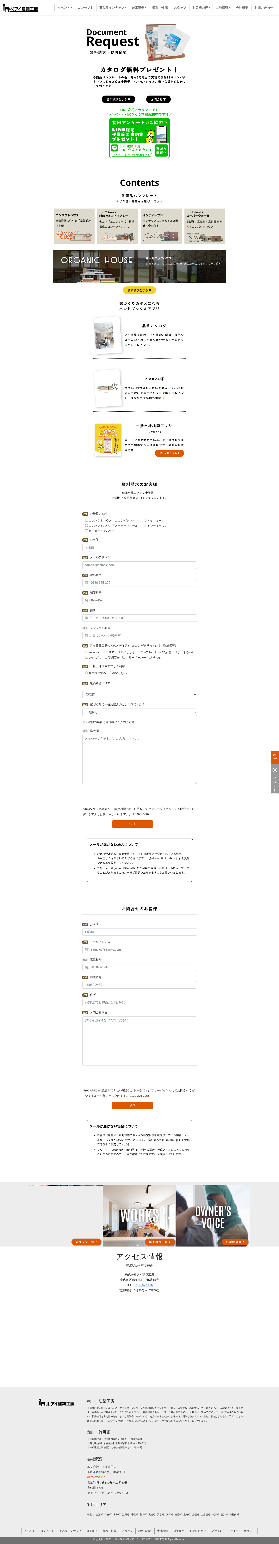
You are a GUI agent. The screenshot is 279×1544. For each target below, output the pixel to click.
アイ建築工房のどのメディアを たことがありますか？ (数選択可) (129, 645)
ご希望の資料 (94, 514)
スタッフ (127, 1530)
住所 (89, 610)
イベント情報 (275, 779)
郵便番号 (92, 593)
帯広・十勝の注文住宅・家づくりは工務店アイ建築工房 (135, 1539)
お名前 (90, 540)
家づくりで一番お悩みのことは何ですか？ (113, 704)
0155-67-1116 (144, 1285)
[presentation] (139, 795)
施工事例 (92, 1530)
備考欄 (90, 731)
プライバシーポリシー (241, 1530)
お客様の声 (145, 1530)
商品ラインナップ (70, 1530)
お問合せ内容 (94, 1012)
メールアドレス (96, 557)
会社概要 (216, 1530)
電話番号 (92, 575)
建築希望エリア (96, 683)
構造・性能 (109, 1530)
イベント (29, 1530)
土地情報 (162, 1530)
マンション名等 (96, 628)
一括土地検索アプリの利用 (103, 666)
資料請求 (275, 756)
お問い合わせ (198, 1530)
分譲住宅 (178, 1530)
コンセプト (47, 1530)
